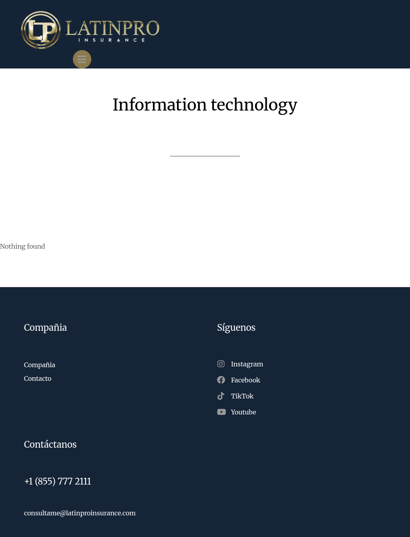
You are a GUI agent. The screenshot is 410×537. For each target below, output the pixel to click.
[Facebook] (301, 380)
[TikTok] (301, 396)
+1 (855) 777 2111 (57, 481)
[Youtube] (301, 412)
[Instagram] (301, 364)
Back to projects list (205, 148)
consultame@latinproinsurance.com (80, 513)
